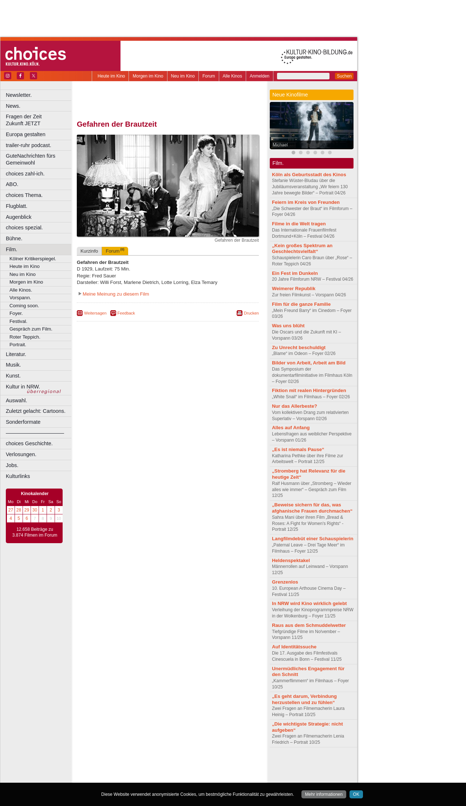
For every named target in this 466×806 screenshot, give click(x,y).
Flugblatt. (16, 206)
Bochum (112, 777)
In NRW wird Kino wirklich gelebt (309, 603)
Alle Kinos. (20, 290)
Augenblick (18, 217)
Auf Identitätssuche (294, 646)
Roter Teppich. (24, 337)
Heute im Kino (111, 76)
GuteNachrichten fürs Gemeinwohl (30, 159)
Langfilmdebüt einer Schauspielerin (313, 538)
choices (129, 771)
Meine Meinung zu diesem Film (116, 294)
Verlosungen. (21, 454)
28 (18, 510)
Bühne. (14, 238)
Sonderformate (23, 422)
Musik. (13, 365)
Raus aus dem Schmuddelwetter (309, 625)
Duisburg (221, 777)
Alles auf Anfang (291, 427)
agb (208, 764)
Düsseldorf (200, 777)
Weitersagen (95, 313)
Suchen (344, 76)
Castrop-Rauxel (150, 777)
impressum (163, 764)
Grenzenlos (285, 582)
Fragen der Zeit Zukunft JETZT (39, 120)
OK (356, 794)
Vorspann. (20, 297)
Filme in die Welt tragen (299, 223)
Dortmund (177, 777)
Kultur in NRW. (23, 387)
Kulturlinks (18, 476)
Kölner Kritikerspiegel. (32, 258)
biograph (109, 771)
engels (146, 771)
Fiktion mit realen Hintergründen (309, 390)
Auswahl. (16, 400)
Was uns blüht (288, 325)
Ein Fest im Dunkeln (295, 273)
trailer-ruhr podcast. (28, 145)
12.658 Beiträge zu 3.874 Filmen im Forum (34, 532)
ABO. (12, 184)
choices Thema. (24, 195)
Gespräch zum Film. (30, 329)
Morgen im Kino (148, 76)
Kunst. (13, 376)
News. (13, 106)
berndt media (136, 764)
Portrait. (17, 344)
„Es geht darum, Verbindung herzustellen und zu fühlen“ (304, 699)
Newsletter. (19, 95)
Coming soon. (24, 305)
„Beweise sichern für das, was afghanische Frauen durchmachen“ (312, 508)
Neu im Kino (183, 76)
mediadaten (227, 764)
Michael (280, 144)
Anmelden (259, 76)
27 (10, 510)
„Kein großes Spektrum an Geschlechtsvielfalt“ (302, 248)
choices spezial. (24, 227)
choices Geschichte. (29, 443)
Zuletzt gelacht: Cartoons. (36, 411)
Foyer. (16, 313)
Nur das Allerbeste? (294, 406)
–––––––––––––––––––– (35, 433)
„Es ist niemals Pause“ (298, 449)
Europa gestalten (26, 134)
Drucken (251, 313)
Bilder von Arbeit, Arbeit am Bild (308, 363)
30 (34, 510)
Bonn (128, 777)
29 (26, 510)
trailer (167, 771)
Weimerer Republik (293, 288)
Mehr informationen (324, 794)
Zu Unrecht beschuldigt (298, 347)
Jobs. (12, 465)
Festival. (18, 321)
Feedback (126, 313)
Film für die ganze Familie (301, 304)
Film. (11, 249)
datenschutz (189, 764)
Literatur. (16, 354)
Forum (208, 76)
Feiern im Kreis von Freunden (306, 202)
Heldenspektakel (291, 560)
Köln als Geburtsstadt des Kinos (309, 174)
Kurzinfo (89, 251)
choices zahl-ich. (25, 174)
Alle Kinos (232, 76)
